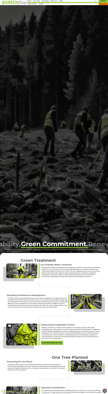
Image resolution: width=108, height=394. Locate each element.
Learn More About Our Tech (52, 343)
